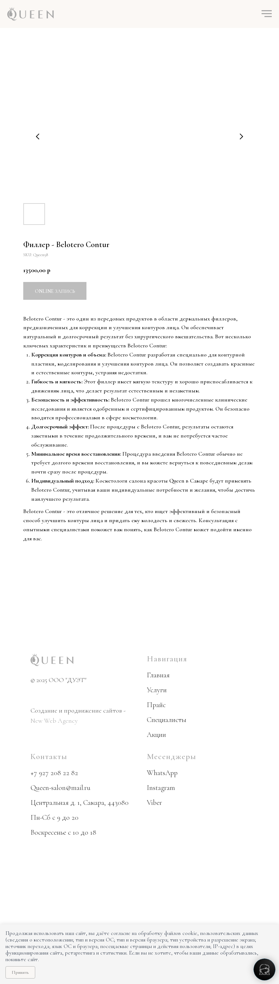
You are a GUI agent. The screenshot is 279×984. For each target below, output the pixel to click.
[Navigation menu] (267, 13)
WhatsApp (162, 773)
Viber (154, 802)
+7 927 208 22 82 (54, 773)
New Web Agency (54, 721)
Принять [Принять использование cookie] (20, 972)
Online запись (55, 291)
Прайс (156, 705)
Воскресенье (48, 832)
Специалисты (166, 719)
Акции (156, 734)
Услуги (157, 690)
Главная (158, 675)
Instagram (161, 787)
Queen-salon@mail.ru (60, 787)
